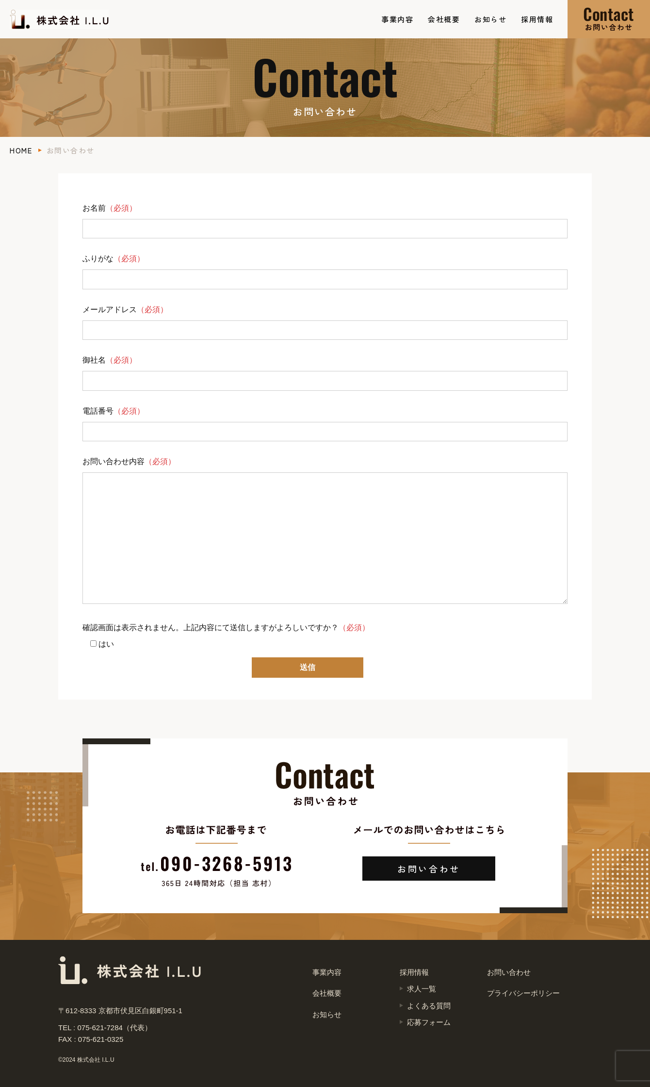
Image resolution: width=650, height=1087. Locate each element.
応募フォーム (429, 1022)
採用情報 (537, 19)
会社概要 (444, 19)
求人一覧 (421, 989)
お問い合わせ (428, 868)
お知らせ (490, 19)
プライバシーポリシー (523, 993)
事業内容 (397, 19)
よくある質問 (429, 1006)
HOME (21, 150)
